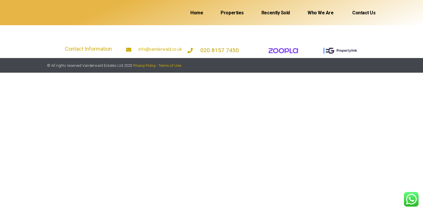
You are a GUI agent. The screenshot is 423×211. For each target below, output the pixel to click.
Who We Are (321, 13)
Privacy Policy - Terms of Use (157, 65)
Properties (232, 13)
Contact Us (363, 13)
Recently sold (275, 13)
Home (196, 13)
